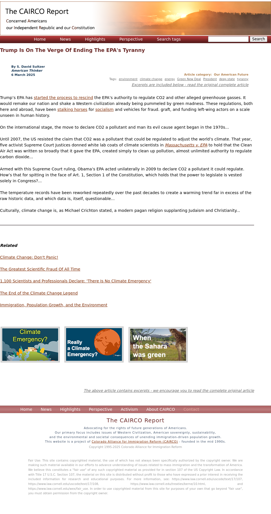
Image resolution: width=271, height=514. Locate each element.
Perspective (131, 39)
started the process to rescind (63, 97)
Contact (191, 409)
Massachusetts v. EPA (186, 145)
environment (128, 79)
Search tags (169, 39)
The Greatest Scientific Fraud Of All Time (40, 269)
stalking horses (72, 109)
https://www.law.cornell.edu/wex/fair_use (58, 488)
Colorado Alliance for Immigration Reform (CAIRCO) (135, 441)
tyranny (242, 79)
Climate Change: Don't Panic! (29, 257)
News (65, 39)
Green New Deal (189, 79)
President (210, 79)
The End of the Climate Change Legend (39, 293)
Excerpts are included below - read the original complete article (190, 85)
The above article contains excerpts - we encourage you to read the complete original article (169, 390)
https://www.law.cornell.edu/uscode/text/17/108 (63, 484)
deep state (227, 79)
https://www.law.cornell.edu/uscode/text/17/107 (207, 479)
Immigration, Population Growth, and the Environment (53, 305)
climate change (151, 79)
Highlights (95, 39)
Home (40, 39)
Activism (129, 409)
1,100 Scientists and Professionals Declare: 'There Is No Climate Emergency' (75, 281)
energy (170, 79)
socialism (104, 109)
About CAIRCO (160, 409)
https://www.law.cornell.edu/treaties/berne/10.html (167, 484)
